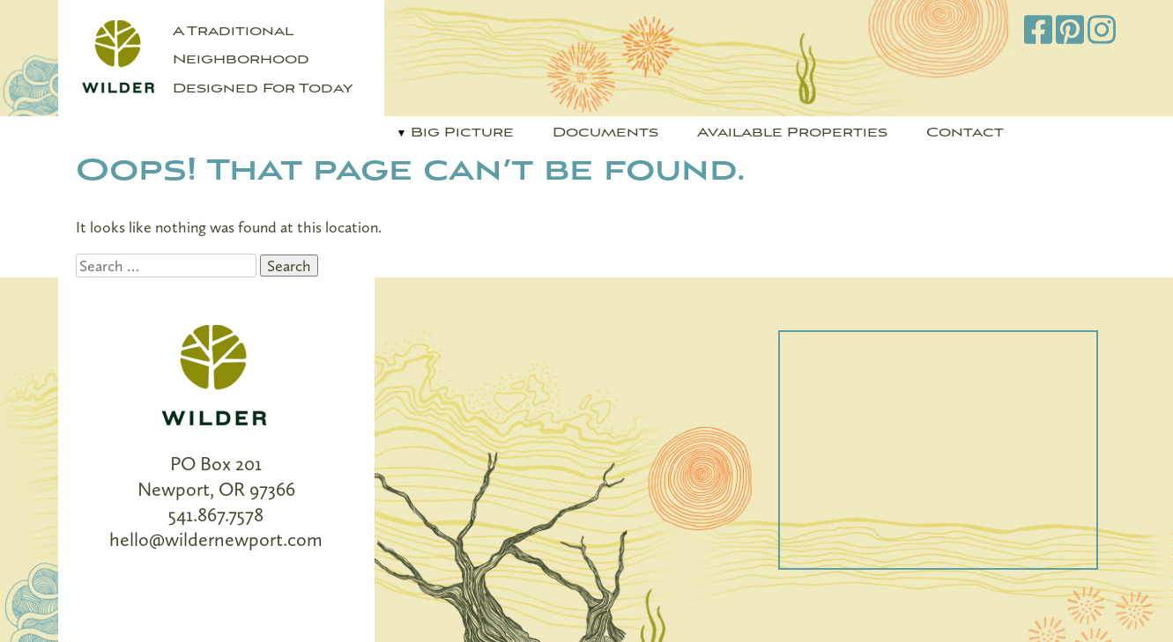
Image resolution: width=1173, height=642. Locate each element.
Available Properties (792, 133)
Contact (965, 133)
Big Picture (462, 133)
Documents (605, 133)
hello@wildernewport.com (216, 539)
